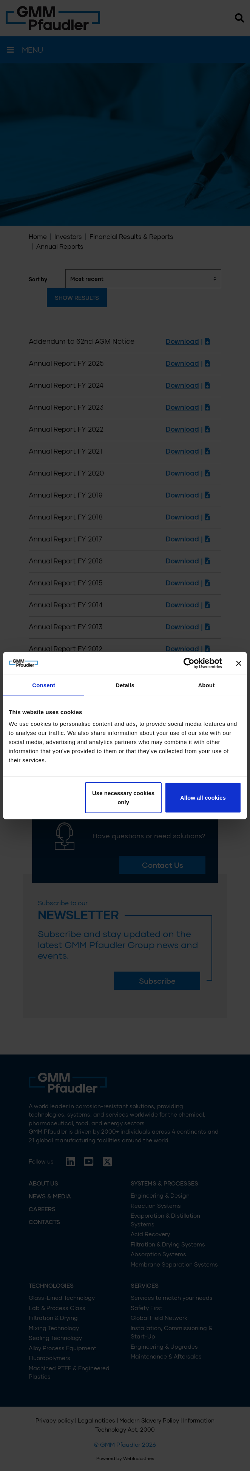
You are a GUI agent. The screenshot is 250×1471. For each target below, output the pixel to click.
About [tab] (206, 685)
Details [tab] (125, 685)
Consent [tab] (43, 685)
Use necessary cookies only (123, 797)
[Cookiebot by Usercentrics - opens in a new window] (189, 663)
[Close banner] (238, 663)
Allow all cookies (203, 797)
